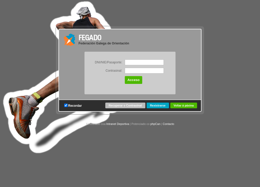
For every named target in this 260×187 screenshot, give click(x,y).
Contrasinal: (114, 70)
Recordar (73, 106)
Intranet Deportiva (117, 123)
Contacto (168, 123)
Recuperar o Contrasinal (125, 105)
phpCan (155, 123)
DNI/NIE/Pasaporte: (108, 62)
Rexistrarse (158, 105)
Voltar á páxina (184, 105)
